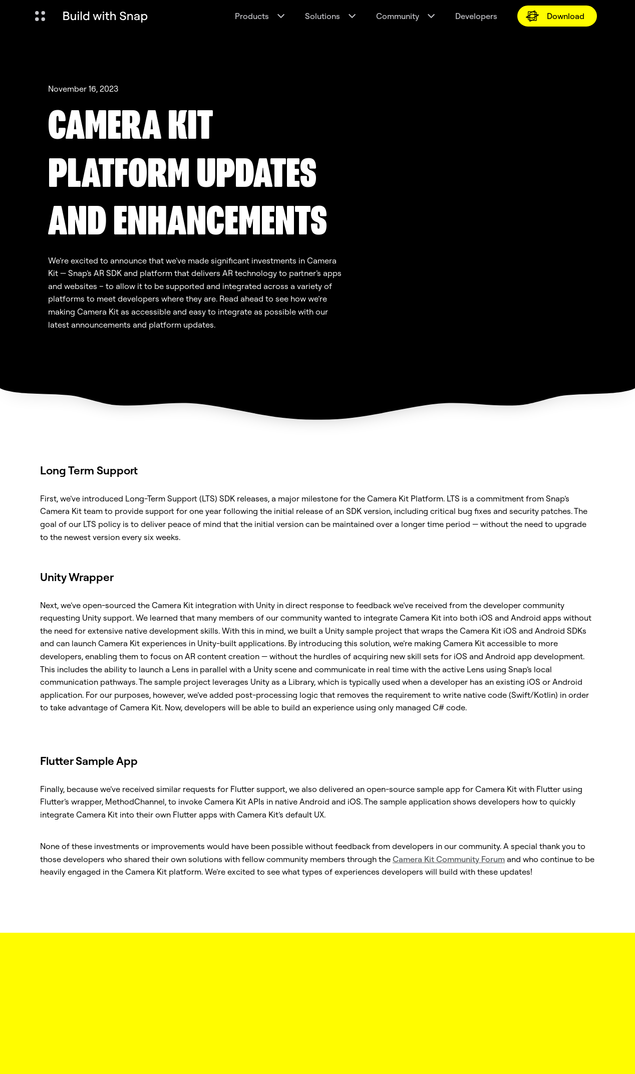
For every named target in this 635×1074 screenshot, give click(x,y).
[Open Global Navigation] (40, 16)
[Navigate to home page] (105, 16)
